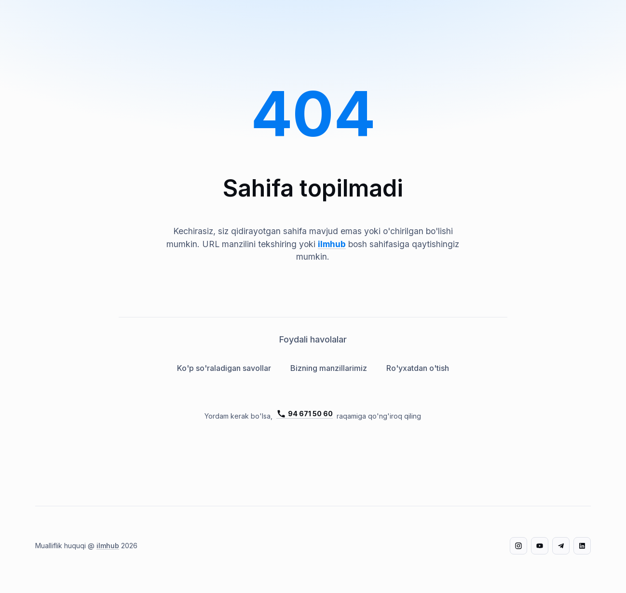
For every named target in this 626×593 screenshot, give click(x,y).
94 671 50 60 (304, 414)
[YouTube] (539, 545)
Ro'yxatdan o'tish (417, 368)
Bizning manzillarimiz (328, 368)
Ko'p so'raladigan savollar (224, 368)
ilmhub (332, 244)
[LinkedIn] (582, 545)
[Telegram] (561, 545)
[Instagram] (518, 545)
